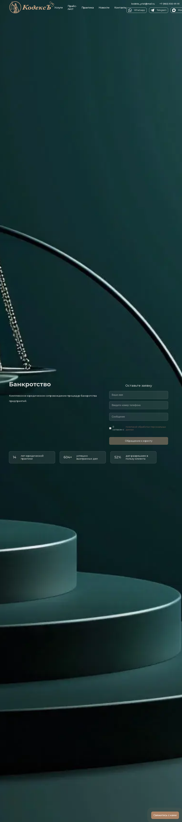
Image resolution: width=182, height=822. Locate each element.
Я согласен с (138, 428)
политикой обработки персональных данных (146, 428)
